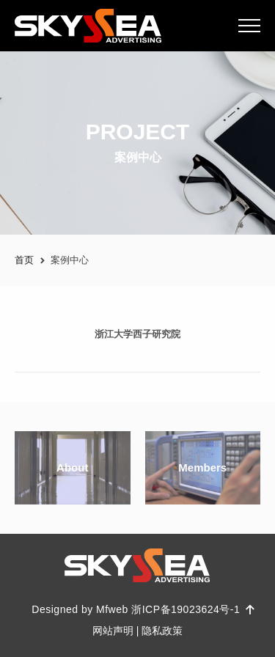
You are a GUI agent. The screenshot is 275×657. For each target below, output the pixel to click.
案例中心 (70, 259)
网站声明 (112, 630)
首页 (24, 259)
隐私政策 (162, 630)
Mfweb (112, 609)
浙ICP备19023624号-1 (187, 609)
